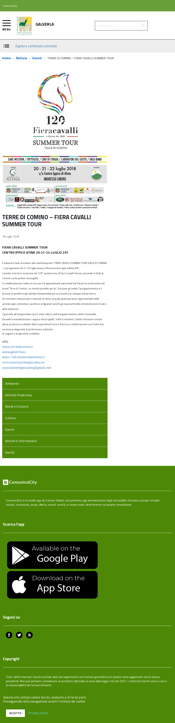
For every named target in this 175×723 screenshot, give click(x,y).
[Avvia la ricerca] (142, 25)
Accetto (15, 713)
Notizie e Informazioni (21, 440)
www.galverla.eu (14, 351)
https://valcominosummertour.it (23, 357)
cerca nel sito (105, 25)
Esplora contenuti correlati (36, 46)
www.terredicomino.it (17, 346)
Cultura (10, 417)
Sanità (9, 452)
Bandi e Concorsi (16, 406)
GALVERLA (45, 24)
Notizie (21, 58)
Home (6, 58)
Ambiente (12, 383)
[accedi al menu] (6, 25)
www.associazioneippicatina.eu (23, 362)
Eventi (37, 58)
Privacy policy (38, 712)
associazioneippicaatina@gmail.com (26, 367)
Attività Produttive (18, 395)
